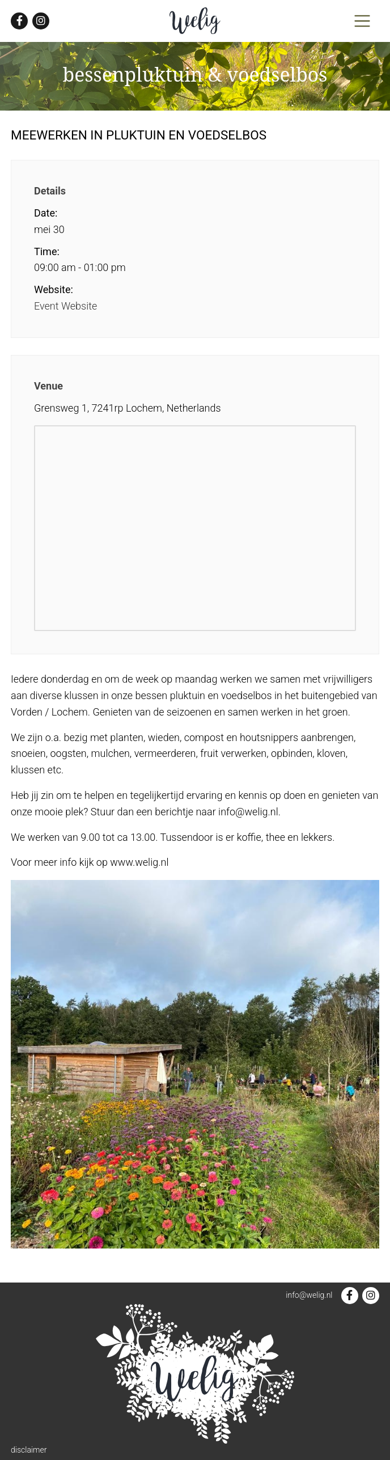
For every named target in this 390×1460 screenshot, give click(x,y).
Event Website (65, 306)
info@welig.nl (309, 1295)
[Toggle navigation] (362, 21)
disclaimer (28, 1449)
